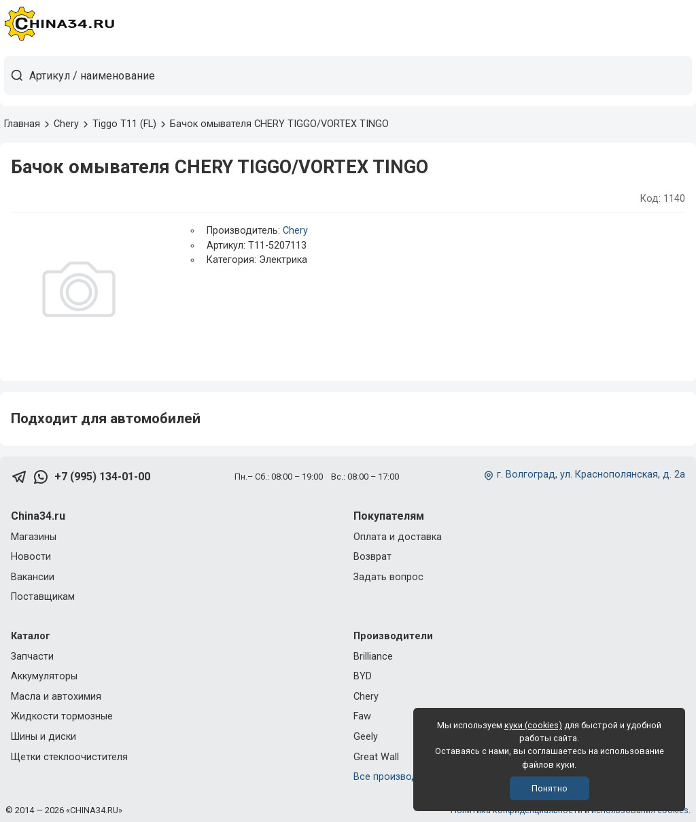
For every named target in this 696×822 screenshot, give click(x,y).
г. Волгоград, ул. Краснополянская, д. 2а (591, 474)
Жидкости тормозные (62, 716)
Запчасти (32, 656)
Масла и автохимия (56, 696)
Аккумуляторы (44, 676)
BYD (362, 676)
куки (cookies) (533, 725)
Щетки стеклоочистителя (69, 757)
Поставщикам (43, 597)
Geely (365, 737)
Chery (295, 230)
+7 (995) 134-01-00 (102, 476)
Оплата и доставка (397, 537)
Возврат (372, 556)
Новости (31, 556)
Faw (362, 716)
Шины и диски (43, 737)
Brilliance (373, 656)
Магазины (33, 537)
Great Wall (376, 757)
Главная (22, 124)
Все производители (398, 777)
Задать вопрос (388, 577)
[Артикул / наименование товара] (360, 75)
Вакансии (32, 577)
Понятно (550, 788)
